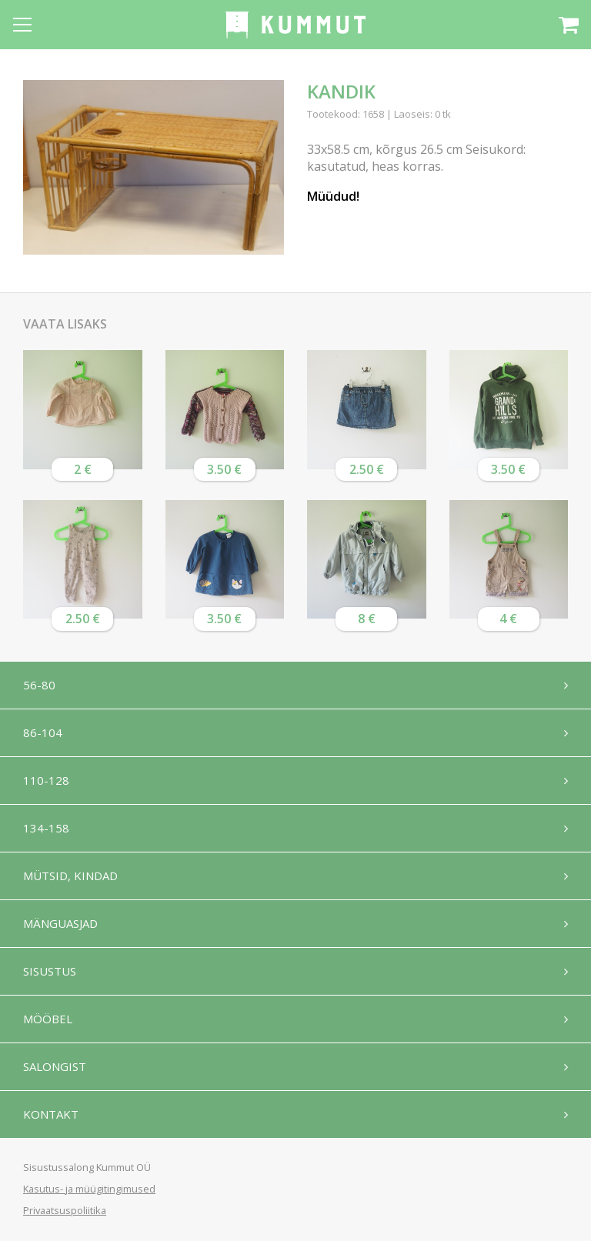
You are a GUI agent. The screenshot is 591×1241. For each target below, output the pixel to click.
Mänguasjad (60, 923)
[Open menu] (22, 25)
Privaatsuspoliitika (64, 1210)
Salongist (54, 1066)
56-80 (39, 684)
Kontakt (50, 1114)
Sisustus (49, 971)
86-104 (42, 732)
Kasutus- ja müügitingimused (89, 1189)
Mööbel (47, 1018)
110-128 (46, 780)
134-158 (46, 828)
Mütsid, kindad (70, 875)
